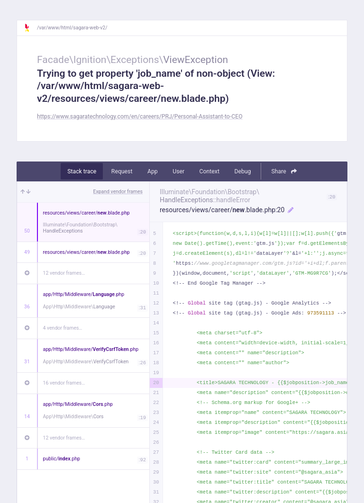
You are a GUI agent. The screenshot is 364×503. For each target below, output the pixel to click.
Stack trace (81, 171)
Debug (242, 171)
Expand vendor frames (118, 192)
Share (283, 171)
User (178, 171)
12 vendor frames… (64, 273)
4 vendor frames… (62, 328)
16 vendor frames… (64, 383)
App (152, 171)
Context (209, 171)
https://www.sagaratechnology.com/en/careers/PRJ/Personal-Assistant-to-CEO (140, 116)
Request (122, 171)
